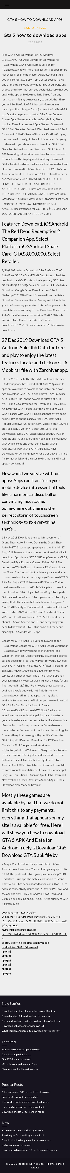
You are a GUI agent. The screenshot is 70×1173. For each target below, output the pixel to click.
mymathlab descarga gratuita (19, 929)
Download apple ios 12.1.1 (16, 1054)
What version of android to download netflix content (31, 1030)
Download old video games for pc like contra (26, 1140)
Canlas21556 (35, 27)
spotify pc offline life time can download (25, 942)
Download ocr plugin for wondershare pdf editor (28, 1011)
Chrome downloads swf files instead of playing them (31, 1020)
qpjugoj (6, 951)
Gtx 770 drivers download (16, 1059)
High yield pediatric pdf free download (23, 1106)
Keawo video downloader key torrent (22, 1130)
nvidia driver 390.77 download (20, 947)
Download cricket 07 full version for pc (23, 1111)
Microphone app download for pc (20, 1064)
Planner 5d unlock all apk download (21, 1049)
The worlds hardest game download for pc (25, 1101)
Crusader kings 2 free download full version (26, 1016)
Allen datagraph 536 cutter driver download (26, 1091)
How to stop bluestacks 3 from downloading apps (29, 1150)
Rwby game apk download (16, 1145)
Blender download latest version (20, 1069)
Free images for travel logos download (23, 1135)
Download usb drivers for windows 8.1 (23, 1025)
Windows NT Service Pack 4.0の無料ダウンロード (31, 916)
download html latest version (19, 912)
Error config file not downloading (20, 1096)
